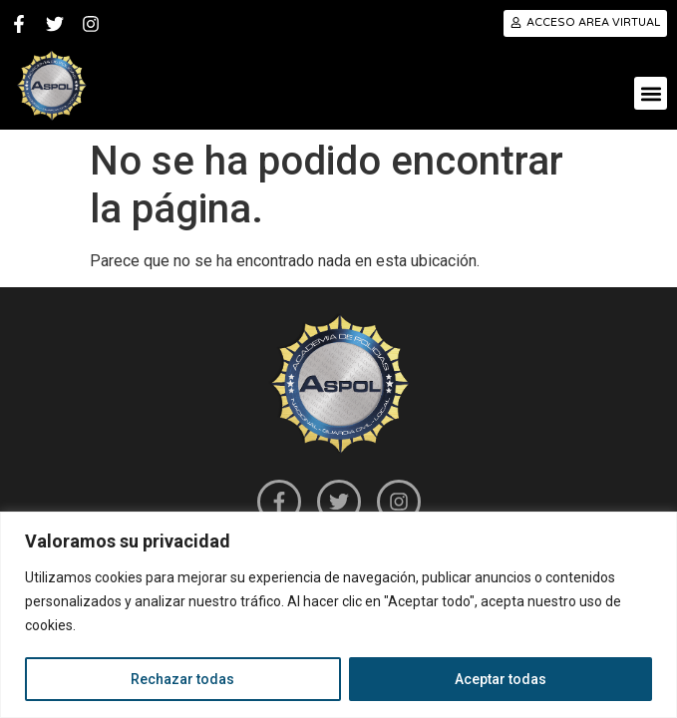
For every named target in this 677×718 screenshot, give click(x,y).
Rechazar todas (182, 679)
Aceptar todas (500, 679)
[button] (650, 93)
